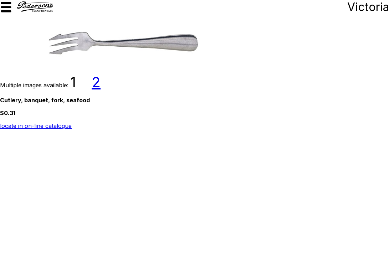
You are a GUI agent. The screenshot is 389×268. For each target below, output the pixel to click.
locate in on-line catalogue (36, 125)
